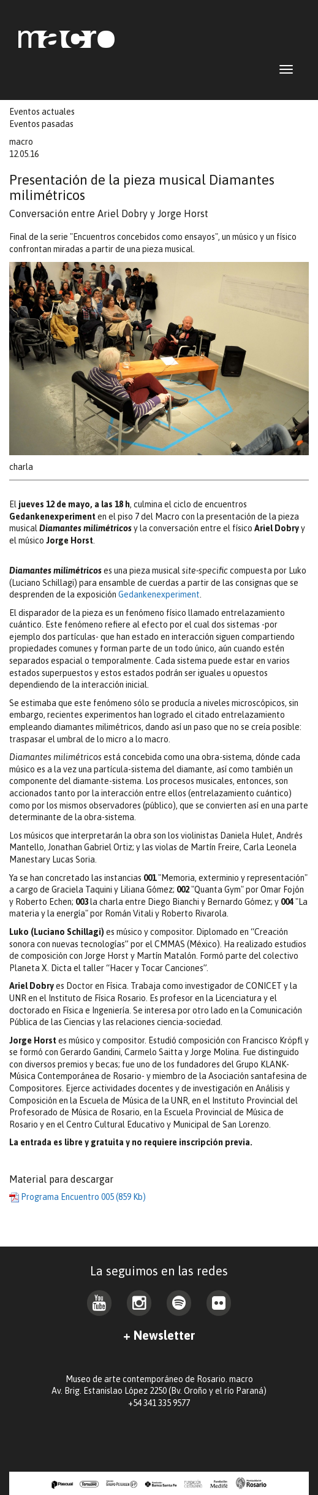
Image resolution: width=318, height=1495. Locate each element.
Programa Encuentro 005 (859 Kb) (77, 1197)
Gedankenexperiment (159, 594)
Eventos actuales (42, 112)
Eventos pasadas (41, 124)
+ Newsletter (159, 1335)
